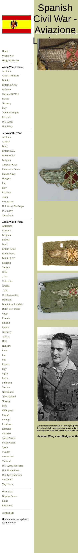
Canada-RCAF (10, 164)
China (5, 276)
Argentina (7, 225)
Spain (5, 197)
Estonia (6, 318)
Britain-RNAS (10, 84)
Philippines (8, 410)
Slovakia (6, 433)
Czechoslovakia (10, 295)
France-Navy (9, 173)
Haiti (4, 341)
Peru (4, 405)
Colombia (7, 281)
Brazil (6, 146)
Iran (4, 183)
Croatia (6, 285)
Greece (5, 336)
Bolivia (6, 239)
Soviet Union (9, 442)
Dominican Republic (12, 304)
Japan (5, 373)
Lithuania (7, 382)
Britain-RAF (9, 155)
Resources (7, 505)
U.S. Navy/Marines (12, 475)
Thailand (6, 461)
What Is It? (7, 491)
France (6, 98)
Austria (6, 141)
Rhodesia (7, 424)
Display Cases (9, 496)
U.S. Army (8, 121)
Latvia (5, 378)
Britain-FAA (9, 150)
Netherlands (8, 392)
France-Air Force (11, 169)
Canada (6, 267)
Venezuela (7, 479)
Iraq (4, 359)
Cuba (4, 290)
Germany (7, 103)
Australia (7, 71)
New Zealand (9, 396)
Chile (5, 272)
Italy (5, 108)
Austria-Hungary (11, 75)
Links (5, 500)
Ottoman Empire (11, 112)
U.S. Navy (7, 126)
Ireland (5, 364)
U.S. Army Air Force (12, 465)
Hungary (7, 178)
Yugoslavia (8, 215)
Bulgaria (7, 89)
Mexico (6, 387)
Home (5, 51)
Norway (6, 401)
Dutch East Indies (11, 308)
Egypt (5, 313)
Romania (7, 117)
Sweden (6, 452)
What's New (8, 55)
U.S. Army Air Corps (13, 206)
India (4, 350)
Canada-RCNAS (11, 94)
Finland (6, 322)
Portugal (6, 419)
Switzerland (8, 201)
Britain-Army (9, 249)
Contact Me (8, 512)
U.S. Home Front (11, 470)
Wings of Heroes (10, 60)
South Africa (8, 438)
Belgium (6, 235)
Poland (5, 415)
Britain (6, 80)
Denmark (7, 299)
